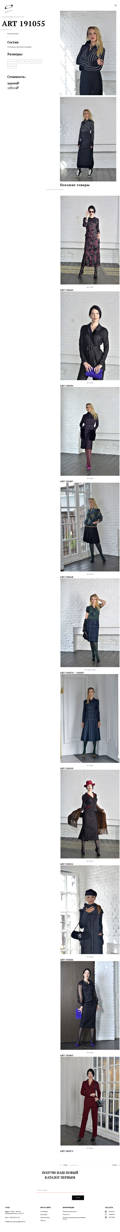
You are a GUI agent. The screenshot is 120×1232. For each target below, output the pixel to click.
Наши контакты (45, 1217)
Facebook (109, 1211)
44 (14, 61)
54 (40, 61)
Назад (63, 1165)
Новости (43, 1220)
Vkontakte (110, 1217)
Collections (5, 17)
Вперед (116, 1165)
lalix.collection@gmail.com (17, 1221)
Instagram (110, 1214)
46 (19, 61)
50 (29, 61)
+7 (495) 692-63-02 (14, 1217)
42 (9, 61)
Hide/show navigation (115, 5)
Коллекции (43, 1214)
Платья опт (66, 1214)
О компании (44, 1211)
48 (24, 61)
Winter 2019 (13, 17)
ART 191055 (21, 17)
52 (35, 61)
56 (9, 66)
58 (14, 66)
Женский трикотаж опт (70, 1211)
